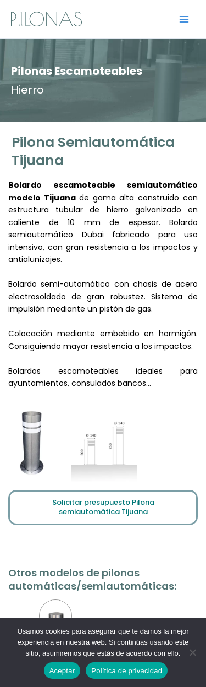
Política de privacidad (126, 671)
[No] (192, 652)
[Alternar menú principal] (184, 19)
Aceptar (62, 671)
